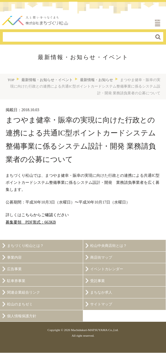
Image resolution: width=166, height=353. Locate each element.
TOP (11, 80)
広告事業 (14, 269)
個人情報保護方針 (21, 316)
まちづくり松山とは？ (25, 246)
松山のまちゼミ (20, 304)
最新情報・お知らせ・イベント (47, 80)
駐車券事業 (16, 281)
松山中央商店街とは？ (108, 246)
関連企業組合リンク (23, 292)
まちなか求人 (101, 292)
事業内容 (14, 258)
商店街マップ (101, 258)
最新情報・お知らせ (96, 80)
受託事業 (97, 281)
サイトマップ (101, 304)
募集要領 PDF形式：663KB (31, 222)
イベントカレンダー (106, 269)
